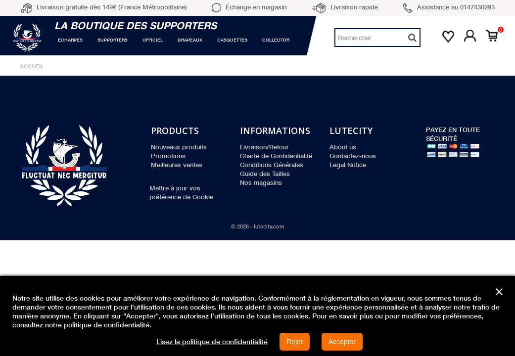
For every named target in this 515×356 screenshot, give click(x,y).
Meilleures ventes (176, 165)
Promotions (168, 156)
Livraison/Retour (264, 147)
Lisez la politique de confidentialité (212, 341)
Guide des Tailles (265, 174)
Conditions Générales (271, 165)
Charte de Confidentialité (276, 156)
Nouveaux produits (179, 147)
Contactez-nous (352, 156)
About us (342, 147)
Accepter (342, 342)
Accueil (32, 66)
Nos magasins (261, 182)
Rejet (294, 342)
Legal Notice (347, 165)
